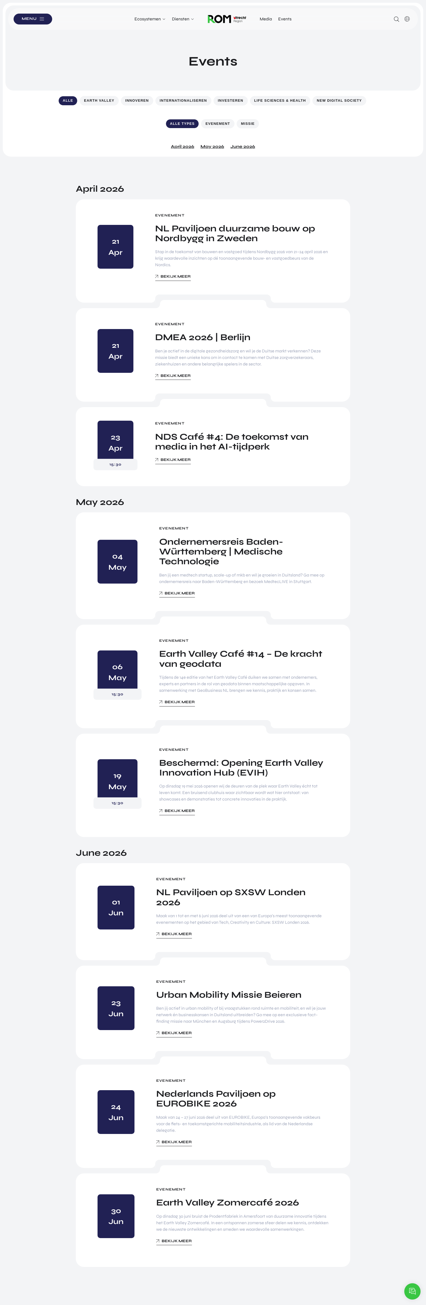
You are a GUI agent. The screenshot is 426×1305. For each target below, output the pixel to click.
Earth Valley (99, 100)
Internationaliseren (183, 100)
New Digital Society (339, 100)
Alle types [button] (182, 124)
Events (285, 18)
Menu (29, 19)
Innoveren (137, 100)
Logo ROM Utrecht (227, 19)
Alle (68, 100)
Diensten (180, 18)
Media (266, 18)
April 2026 (182, 146)
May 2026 (212, 146)
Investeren (230, 100)
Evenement (217, 124)
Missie (248, 124)
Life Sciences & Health (280, 100)
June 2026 (242, 146)
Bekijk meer (176, 276)
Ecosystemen (147, 18)
